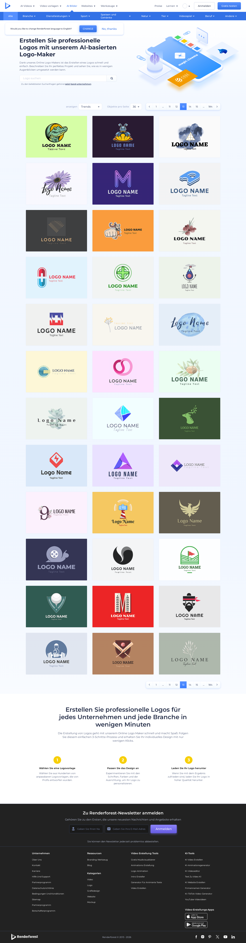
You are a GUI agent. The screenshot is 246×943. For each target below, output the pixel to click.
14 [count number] (190, 106)
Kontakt (36, 865)
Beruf (210, 16)
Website (91, 896)
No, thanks (109, 28)
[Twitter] (217, 937)
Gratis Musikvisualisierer (143, 859)
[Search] (112, 78)
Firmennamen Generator (198, 888)
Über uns (37, 859)
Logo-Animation (139, 871)
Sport (86, 16)
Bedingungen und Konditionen (48, 893)
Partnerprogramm (41, 882)
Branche (29, 16)
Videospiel (187, 16)
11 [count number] (169, 106)
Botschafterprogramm (43, 910)
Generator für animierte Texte (146, 882)
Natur (146, 16)
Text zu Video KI (193, 876)
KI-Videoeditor (192, 871)
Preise (158, 5)
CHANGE (88, 28)
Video (90, 879)
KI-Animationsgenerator (197, 865)
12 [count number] (176, 106)
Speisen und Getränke (116, 16)
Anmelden (204, 5)
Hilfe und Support (41, 876)
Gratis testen (229, 5)
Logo (89, 885)
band (73, 84)
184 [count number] (210, 106)
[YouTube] (225, 937)
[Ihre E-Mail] (127, 829)
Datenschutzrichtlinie (43, 888)
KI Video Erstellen (194, 859)
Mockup (91, 902)
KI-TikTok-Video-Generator (198, 893)
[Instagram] (202, 937)
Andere (231, 16)
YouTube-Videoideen (195, 899)
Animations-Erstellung (142, 865)
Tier (165, 16)
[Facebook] (196, 937)
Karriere (36, 871)
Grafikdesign (93, 891)
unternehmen (84, 84)
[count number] (149, 106)
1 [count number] (156, 106)
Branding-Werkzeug (97, 859)
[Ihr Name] (86, 829)
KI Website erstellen (195, 882)
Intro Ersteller (138, 876)
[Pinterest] (209, 937)
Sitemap (36, 899)
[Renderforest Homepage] (7, 6)
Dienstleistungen (58, 16)
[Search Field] (63, 78)
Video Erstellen (138, 888)
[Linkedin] (233, 937)
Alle (10, 16)
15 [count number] (197, 106)
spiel (67, 84)
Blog (89, 865)
